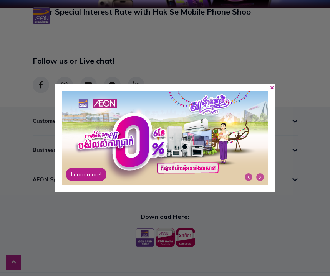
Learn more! (86, 174)
